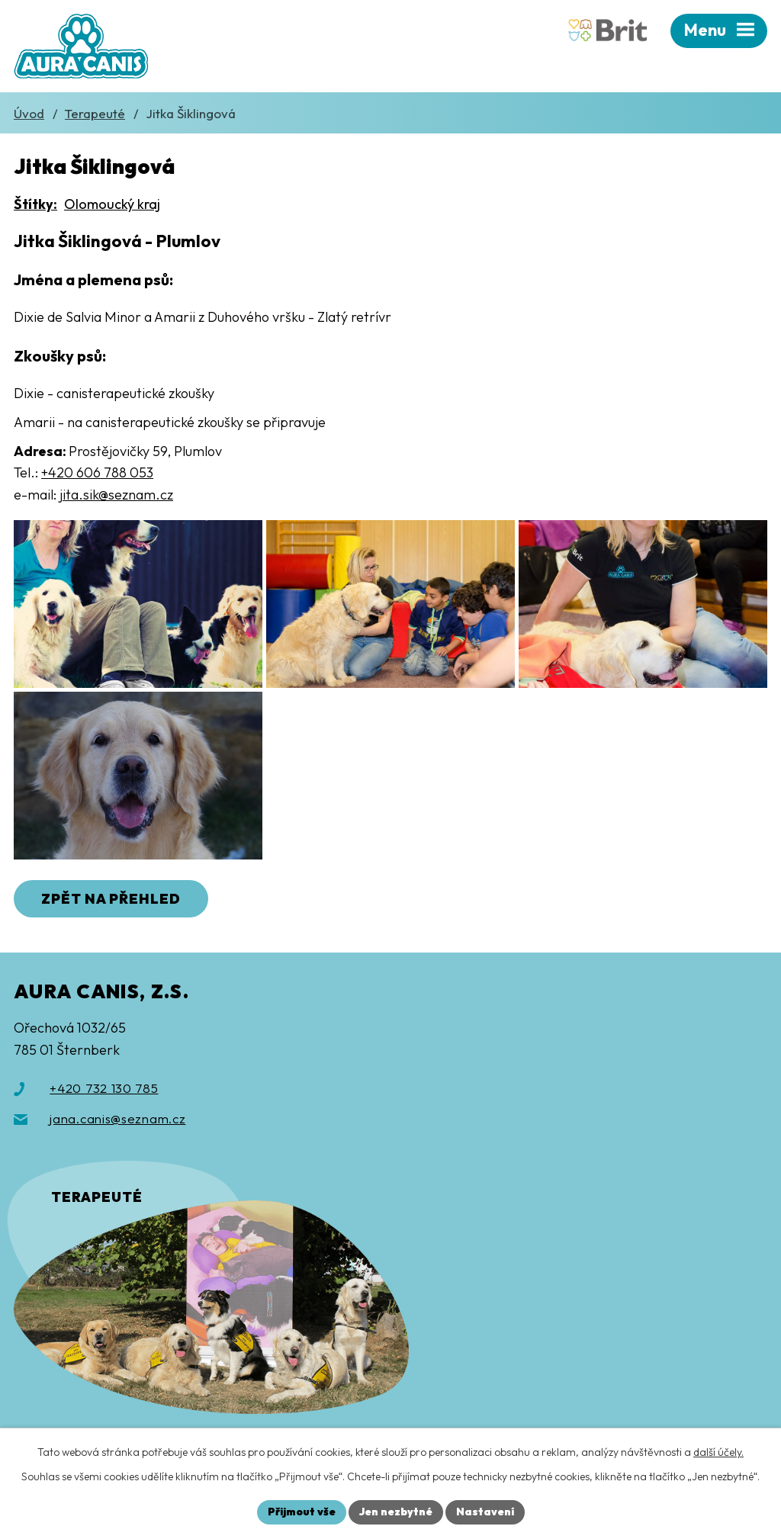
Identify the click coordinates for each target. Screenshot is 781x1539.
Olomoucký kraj (112, 204)
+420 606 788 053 (97, 472)
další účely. (718, 1452)
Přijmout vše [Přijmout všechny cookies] (302, 1511)
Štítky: (35, 204)
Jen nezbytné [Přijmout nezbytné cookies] (395, 1511)
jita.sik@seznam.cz (116, 494)
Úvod (29, 113)
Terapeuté (95, 113)
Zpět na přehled (111, 899)
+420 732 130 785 (104, 1088)
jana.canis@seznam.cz (117, 1118)
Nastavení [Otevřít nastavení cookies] (485, 1511)
